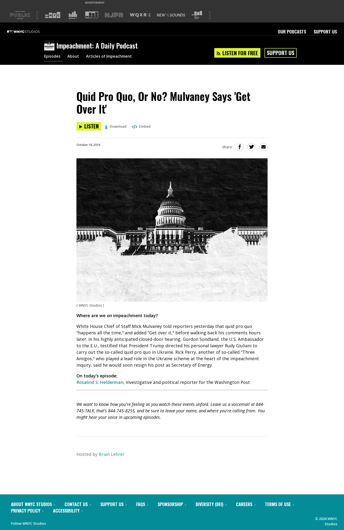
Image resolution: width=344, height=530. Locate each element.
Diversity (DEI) (211, 504)
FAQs (142, 504)
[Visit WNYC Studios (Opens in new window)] (91, 14)
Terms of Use (279, 504)
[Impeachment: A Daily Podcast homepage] (50, 45)
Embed (141, 126)
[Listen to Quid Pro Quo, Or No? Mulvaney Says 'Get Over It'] (88, 126)
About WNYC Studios (33, 504)
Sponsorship (172, 504)
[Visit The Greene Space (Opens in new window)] (197, 15)
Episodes (53, 57)
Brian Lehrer (111, 454)
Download (115, 126)
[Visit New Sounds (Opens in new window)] (171, 15)
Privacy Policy (27, 511)
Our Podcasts (292, 31)
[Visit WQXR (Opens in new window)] (140, 15)
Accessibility (68, 511)
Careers (245, 504)
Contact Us (77, 504)
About (76, 57)
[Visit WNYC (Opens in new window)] (52, 15)
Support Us (325, 31)
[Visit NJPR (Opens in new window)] (114, 15)
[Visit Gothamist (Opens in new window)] (73, 15)
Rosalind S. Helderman (99, 382)
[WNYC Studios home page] (29, 31)
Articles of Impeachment (115, 57)
